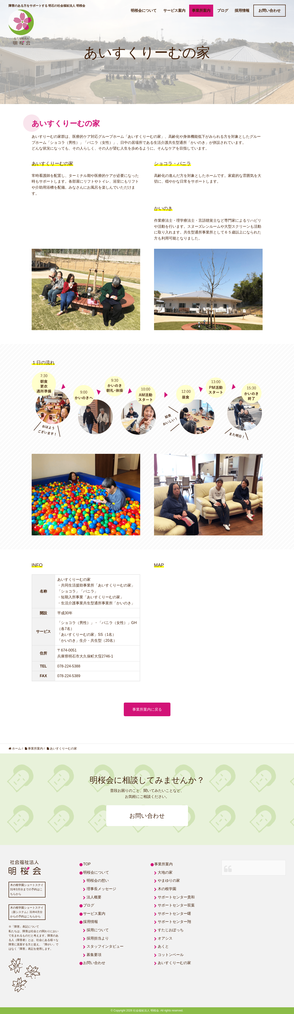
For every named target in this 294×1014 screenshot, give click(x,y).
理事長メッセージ (101, 889)
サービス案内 (174, 10)
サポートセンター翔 (174, 922)
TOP (87, 864)
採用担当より (98, 938)
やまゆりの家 (169, 880)
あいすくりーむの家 (174, 963)
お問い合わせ (269, 10)
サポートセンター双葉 (176, 905)
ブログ (222, 10)
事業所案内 (201, 10)
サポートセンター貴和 (176, 897)
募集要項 (94, 955)
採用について (98, 930)
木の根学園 (167, 889)
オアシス (165, 938)
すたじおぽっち (171, 930)
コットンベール (171, 955)
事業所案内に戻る (147, 709)
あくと (163, 946)
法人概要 (94, 897)
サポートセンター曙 (174, 914)
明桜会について (144, 10)
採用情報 (242, 10)
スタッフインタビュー (105, 946)
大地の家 (165, 872)
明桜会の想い (98, 880)
